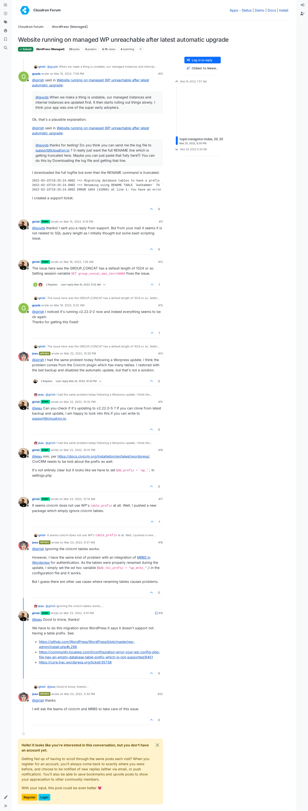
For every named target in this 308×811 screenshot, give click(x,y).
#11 (161, 221)
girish (42, 66)
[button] (5, 797)
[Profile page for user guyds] (23, 76)
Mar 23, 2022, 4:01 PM (79, 613)
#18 (160, 542)
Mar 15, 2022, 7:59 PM (69, 73)
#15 (160, 401)
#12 (160, 261)
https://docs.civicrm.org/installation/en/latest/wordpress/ (103, 456)
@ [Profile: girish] (38, 80)
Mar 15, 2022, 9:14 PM (78, 221)
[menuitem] (302, 5)
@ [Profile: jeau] (37, 408)
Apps (234, 10)
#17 (160, 499)
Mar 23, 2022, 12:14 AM (79, 499)
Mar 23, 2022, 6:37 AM (79, 542)
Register (30, 797)
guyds (36, 73)
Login (44, 797)
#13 (160, 305)
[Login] (302, 5)
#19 (160, 613)
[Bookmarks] (5, 39)
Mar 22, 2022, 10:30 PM (80, 353)
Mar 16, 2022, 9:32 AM (69, 305)
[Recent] (5, 13)
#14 (160, 353)
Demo (259, 10)
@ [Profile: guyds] (52, 66)
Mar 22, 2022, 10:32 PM (80, 401)
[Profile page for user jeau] (23, 356)
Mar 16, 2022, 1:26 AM (78, 261)
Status (247, 10)
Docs (272, 10)
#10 (160, 73)
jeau (35, 353)
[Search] (5, 48)
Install (283, 10)
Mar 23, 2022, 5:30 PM (79, 694)
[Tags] (5, 22)
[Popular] (5, 30)
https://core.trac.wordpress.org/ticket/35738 (75, 662)
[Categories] (5, 5)
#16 (160, 450)
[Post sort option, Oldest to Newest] (202, 68)
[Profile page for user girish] (23, 224)
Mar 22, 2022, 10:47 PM (79, 450)
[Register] (302, 13)
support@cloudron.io (53, 150)
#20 (160, 694)
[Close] (157, 745)
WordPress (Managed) (50, 49)
